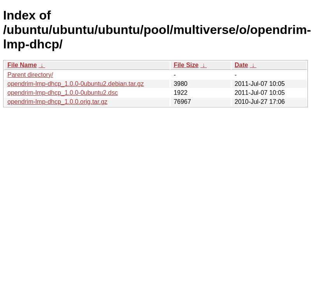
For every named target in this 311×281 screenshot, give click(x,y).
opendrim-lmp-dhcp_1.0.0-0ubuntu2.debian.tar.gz (75, 83)
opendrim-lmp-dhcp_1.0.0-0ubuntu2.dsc (62, 92)
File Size (186, 65)
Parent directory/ (30, 74)
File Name (22, 65)
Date (241, 65)
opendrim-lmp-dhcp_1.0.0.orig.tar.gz (57, 101)
